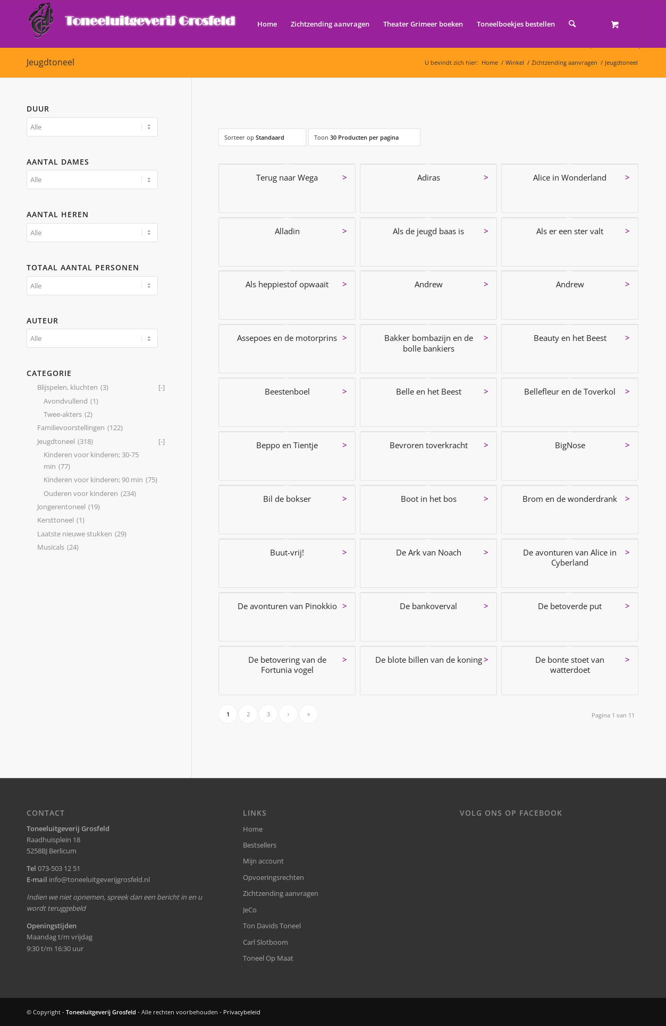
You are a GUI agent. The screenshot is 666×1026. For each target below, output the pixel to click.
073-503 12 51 (59, 868)
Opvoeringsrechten (273, 877)
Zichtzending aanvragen (280, 893)
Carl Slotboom (265, 942)
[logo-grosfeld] (133, 24)
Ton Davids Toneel (272, 925)
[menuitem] (267, 24)
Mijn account (263, 861)
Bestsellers (259, 845)
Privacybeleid (241, 1012)
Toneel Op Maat (268, 958)
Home (253, 829)
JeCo (250, 909)
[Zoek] (572, 24)
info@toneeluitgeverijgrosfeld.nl (99, 879)
